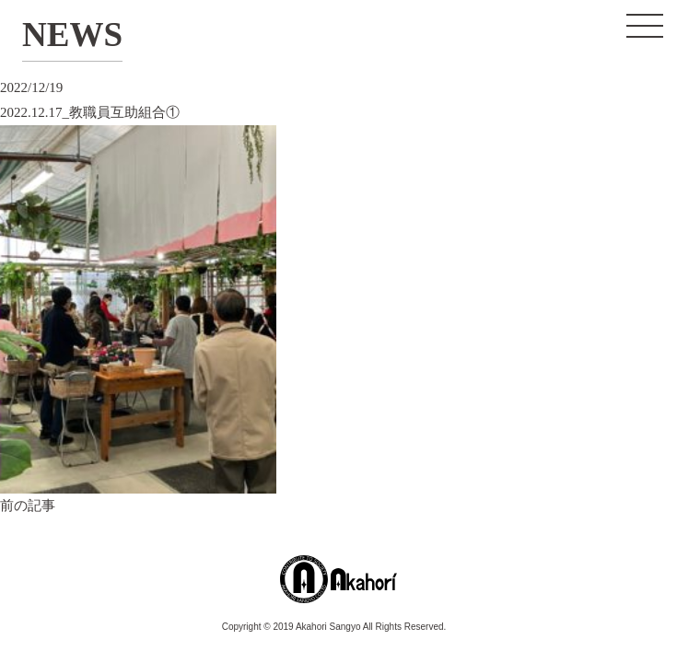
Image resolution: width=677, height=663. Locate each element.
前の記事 (27, 505)
